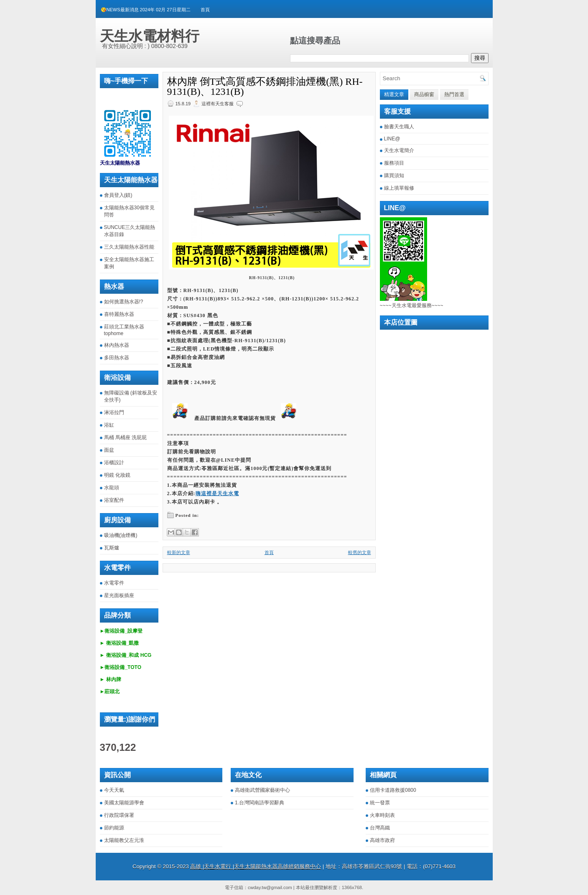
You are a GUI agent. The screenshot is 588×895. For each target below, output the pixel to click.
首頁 (205, 9)
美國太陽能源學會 (124, 803)
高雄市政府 (382, 840)
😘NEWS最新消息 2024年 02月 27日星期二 (146, 9)
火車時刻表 (382, 815)
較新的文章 (178, 552)
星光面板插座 (119, 595)
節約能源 (114, 828)
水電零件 (114, 583)
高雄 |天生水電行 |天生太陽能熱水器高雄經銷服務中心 (255, 866)
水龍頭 (111, 488)
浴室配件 (114, 500)
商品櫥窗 (424, 94)
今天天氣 (114, 790)
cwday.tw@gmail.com (270, 887)
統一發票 (380, 803)
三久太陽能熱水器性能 (129, 247)
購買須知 (394, 175)
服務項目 (394, 163)
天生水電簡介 (399, 150)
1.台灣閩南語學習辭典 (259, 803)
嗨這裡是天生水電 (217, 493)
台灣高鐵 (380, 828)
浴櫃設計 (114, 462)
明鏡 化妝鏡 (117, 475)
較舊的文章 (359, 552)
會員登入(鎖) (118, 195)
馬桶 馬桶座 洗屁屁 (125, 437)
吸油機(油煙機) (120, 535)
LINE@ (392, 139)
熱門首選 (454, 94)
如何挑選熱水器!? (123, 302)
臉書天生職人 (399, 127)
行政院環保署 (119, 815)
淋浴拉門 (114, 412)
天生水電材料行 (149, 36)
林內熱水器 (116, 345)
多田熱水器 (116, 358)
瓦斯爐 (111, 548)
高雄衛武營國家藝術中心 (262, 790)
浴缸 (109, 425)
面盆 (109, 450)
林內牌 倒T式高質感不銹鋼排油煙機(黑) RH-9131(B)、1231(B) (265, 86)
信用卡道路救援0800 (393, 790)
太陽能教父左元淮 (124, 840)
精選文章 (394, 94)
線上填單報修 (399, 188)
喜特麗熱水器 (119, 314)
